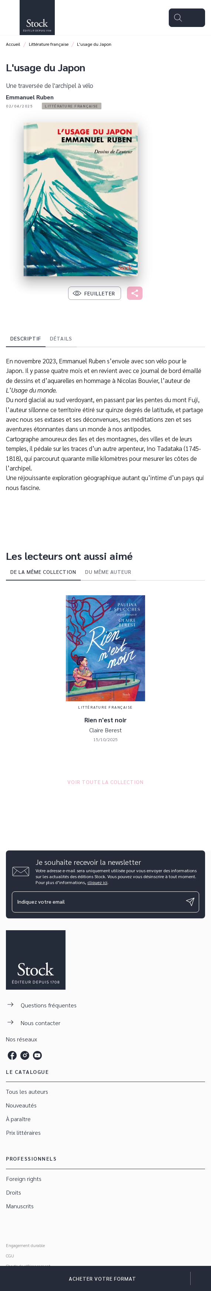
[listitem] (12, 1055)
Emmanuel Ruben (30, 97)
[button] (71, 106)
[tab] (26, 338)
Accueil (13, 44)
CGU (10, 1256)
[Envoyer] (190, 902)
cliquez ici (97, 882)
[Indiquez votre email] (96, 901)
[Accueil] (37, 17)
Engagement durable (25, 1245)
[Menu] (187, 17)
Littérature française (48, 44)
